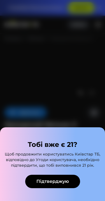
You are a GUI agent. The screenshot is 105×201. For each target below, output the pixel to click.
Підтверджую (52, 181)
